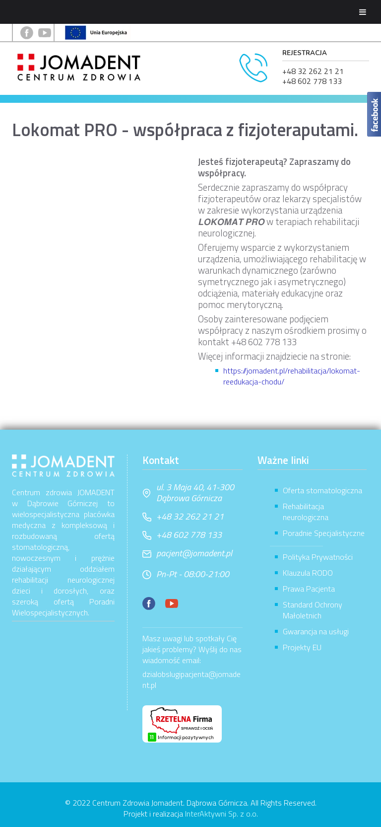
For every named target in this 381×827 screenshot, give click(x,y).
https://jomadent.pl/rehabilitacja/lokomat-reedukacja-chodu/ (291, 376)
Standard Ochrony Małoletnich (312, 610)
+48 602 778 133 (312, 81)
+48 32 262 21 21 (313, 71)
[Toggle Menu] (362, 12)
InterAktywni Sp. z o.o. (221, 814)
